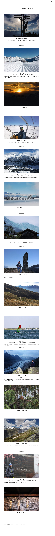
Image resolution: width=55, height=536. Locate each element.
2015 (17, 242)
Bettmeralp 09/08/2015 (21, 375)
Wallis (18, 74)
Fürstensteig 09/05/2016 (21, 107)
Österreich (18, 142)
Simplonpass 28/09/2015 (21, 274)
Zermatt (26, 74)
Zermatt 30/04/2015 (21, 479)
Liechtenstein (19, 40)
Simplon (21, 275)
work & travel (27, 40)
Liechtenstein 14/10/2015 (21, 241)
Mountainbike (20, 445)
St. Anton (22, 142)
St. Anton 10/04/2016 (21, 141)
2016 (15, 40)
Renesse (20, 342)
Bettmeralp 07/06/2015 (21, 444)
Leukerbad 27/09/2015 (22, 307)
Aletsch (12, 445)
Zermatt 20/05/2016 (21, 73)
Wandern (23, 40)
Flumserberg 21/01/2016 (21, 207)
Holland (17, 342)
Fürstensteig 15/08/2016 (21, 39)
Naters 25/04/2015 (21, 512)
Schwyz (18, 275)
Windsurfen (24, 342)
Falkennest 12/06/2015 (21, 410)
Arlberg (18, 175)
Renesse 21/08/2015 (21, 341)
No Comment (32, 40)
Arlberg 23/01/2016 (21, 174)
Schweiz (24, 445)
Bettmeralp (16, 445)
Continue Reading (21, 45)
